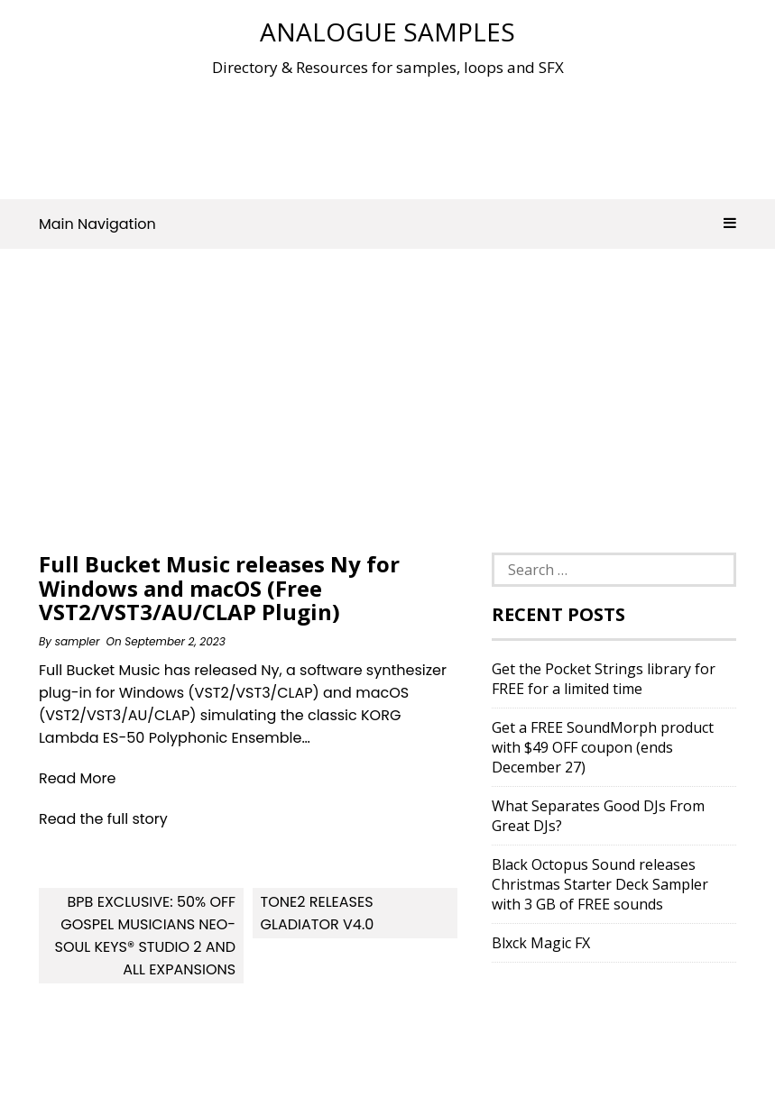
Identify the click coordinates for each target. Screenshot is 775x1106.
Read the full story (103, 819)
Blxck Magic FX (541, 943)
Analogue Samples (387, 31)
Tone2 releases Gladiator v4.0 (317, 913)
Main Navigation (387, 224)
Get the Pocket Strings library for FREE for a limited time (603, 679)
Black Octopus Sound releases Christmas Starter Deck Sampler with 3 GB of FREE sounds (600, 884)
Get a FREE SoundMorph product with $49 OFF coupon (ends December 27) (603, 747)
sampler (77, 641)
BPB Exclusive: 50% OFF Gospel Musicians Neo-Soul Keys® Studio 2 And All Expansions (144, 935)
